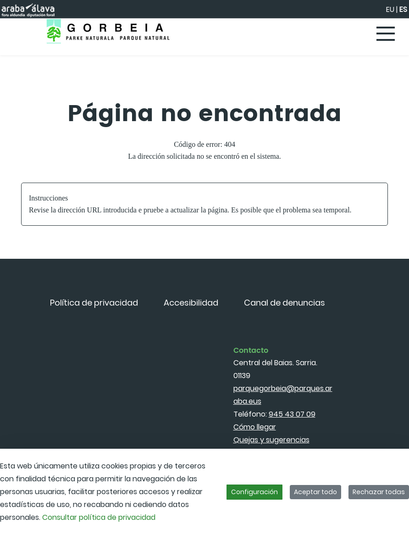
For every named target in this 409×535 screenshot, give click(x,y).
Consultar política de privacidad (98, 517)
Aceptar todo (315, 491)
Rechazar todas (379, 491)
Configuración (254, 491)
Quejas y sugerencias (271, 440)
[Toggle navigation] (386, 34)
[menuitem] (94, 302)
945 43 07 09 (292, 414)
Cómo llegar (254, 427)
